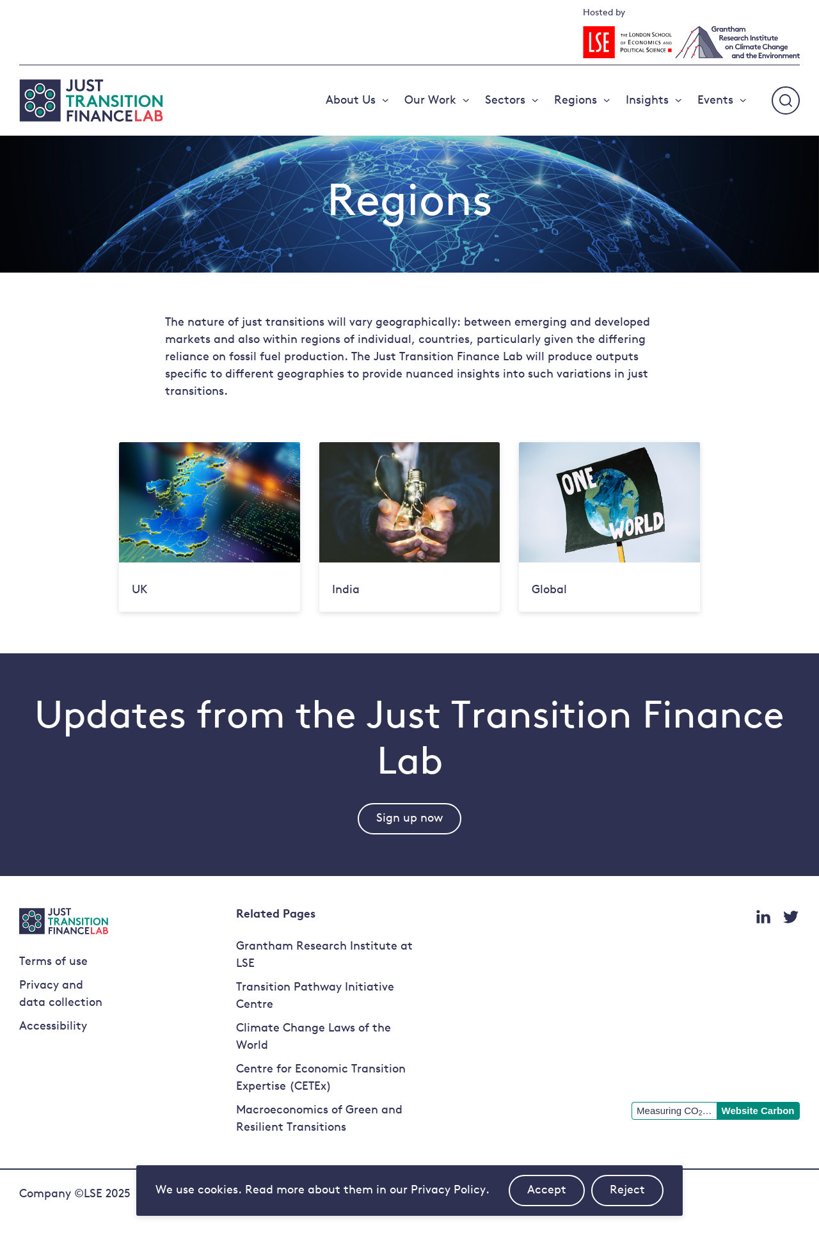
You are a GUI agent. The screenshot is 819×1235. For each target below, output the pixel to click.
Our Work (430, 101)
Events (715, 101)
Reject (637, 1195)
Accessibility (53, 1027)
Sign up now (409, 819)
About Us (351, 101)
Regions (575, 101)
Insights (647, 101)
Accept (556, 1195)
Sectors (505, 101)
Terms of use (53, 962)
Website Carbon (758, 1110)
